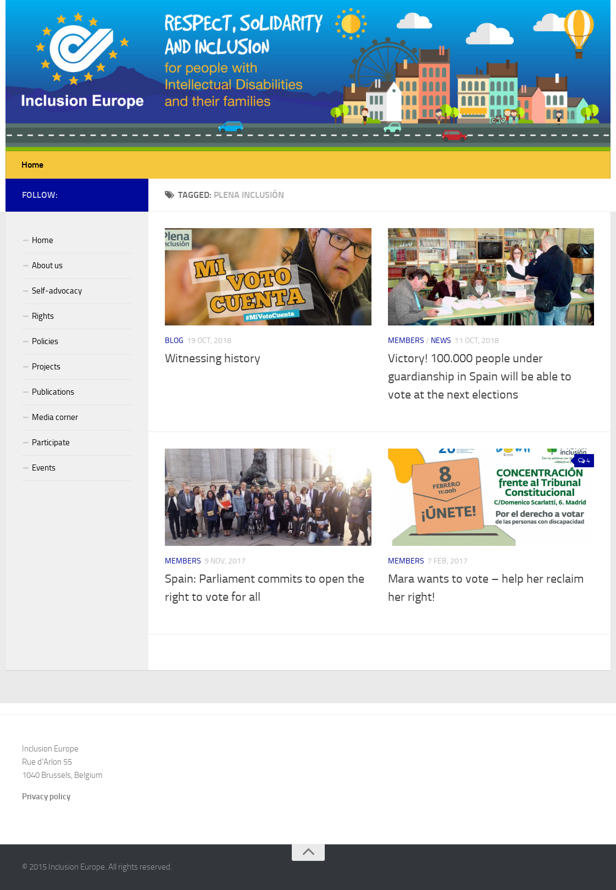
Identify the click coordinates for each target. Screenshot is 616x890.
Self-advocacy (57, 291)
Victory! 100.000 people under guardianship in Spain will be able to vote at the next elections (479, 376)
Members (406, 340)
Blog (174, 340)
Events (44, 468)
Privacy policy (46, 796)
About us (47, 265)
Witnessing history (212, 358)
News (441, 340)
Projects (46, 367)
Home (32, 164)
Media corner (55, 417)
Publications (53, 392)
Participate (51, 442)
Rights (43, 316)
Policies (45, 341)
